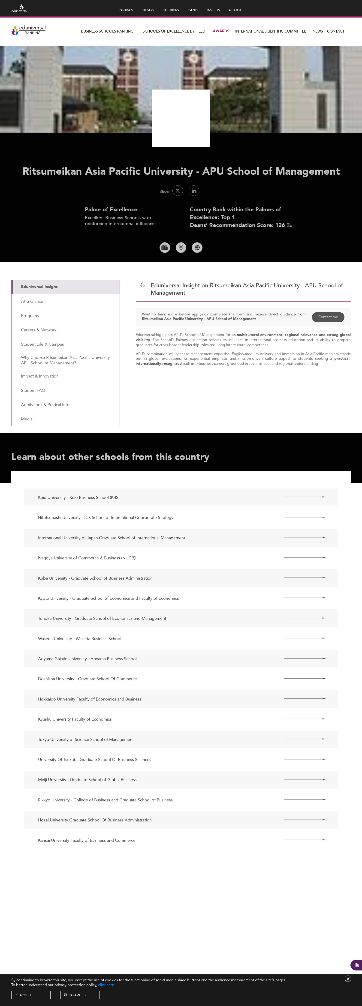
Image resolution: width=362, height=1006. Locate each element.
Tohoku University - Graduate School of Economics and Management (102, 634)
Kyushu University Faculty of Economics (75, 735)
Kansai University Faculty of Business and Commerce (87, 856)
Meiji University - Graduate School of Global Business (87, 795)
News (318, 31)
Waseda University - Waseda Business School (79, 654)
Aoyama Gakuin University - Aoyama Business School (87, 674)
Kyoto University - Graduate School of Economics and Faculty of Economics (108, 614)
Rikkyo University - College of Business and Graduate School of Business (105, 815)
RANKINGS (126, 10)
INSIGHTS (213, 10)
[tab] (66, 303)
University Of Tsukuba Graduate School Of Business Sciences (94, 775)
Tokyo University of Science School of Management (86, 755)
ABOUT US (235, 10)
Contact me (328, 333)
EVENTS (193, 10)
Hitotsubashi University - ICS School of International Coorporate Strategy (105, 533)
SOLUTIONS (171, 10)
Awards (221, 31)
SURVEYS (148, 10)
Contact (335, 31)
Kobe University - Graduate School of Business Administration (95, 593)
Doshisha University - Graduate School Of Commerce (87, 694)
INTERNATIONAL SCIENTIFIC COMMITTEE (270, 31)
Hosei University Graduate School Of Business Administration (95, 835)
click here (106, 985)
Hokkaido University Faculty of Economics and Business (89, 715)
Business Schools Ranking (107, 31)
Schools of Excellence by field (174, 31)
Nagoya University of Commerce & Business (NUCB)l (87, 573)
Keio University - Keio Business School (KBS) (79, 513)
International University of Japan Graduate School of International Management (111, 553)
